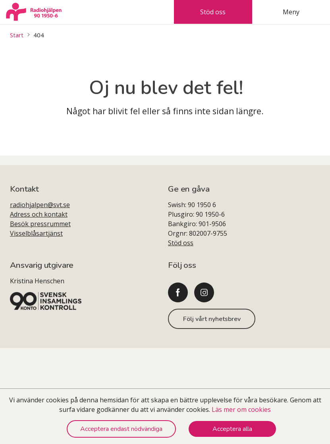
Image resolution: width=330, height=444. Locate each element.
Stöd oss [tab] (213, 12)
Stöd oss (180, 242)
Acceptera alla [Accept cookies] (232, 429)
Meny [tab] (291, 12)
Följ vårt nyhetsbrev (212, 319)
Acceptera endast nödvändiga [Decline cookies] (121, 429)
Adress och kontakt (39, 214)
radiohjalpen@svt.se (40, 204)
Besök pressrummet (40, 223)
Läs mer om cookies (241, 409)
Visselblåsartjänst (36, 233)
